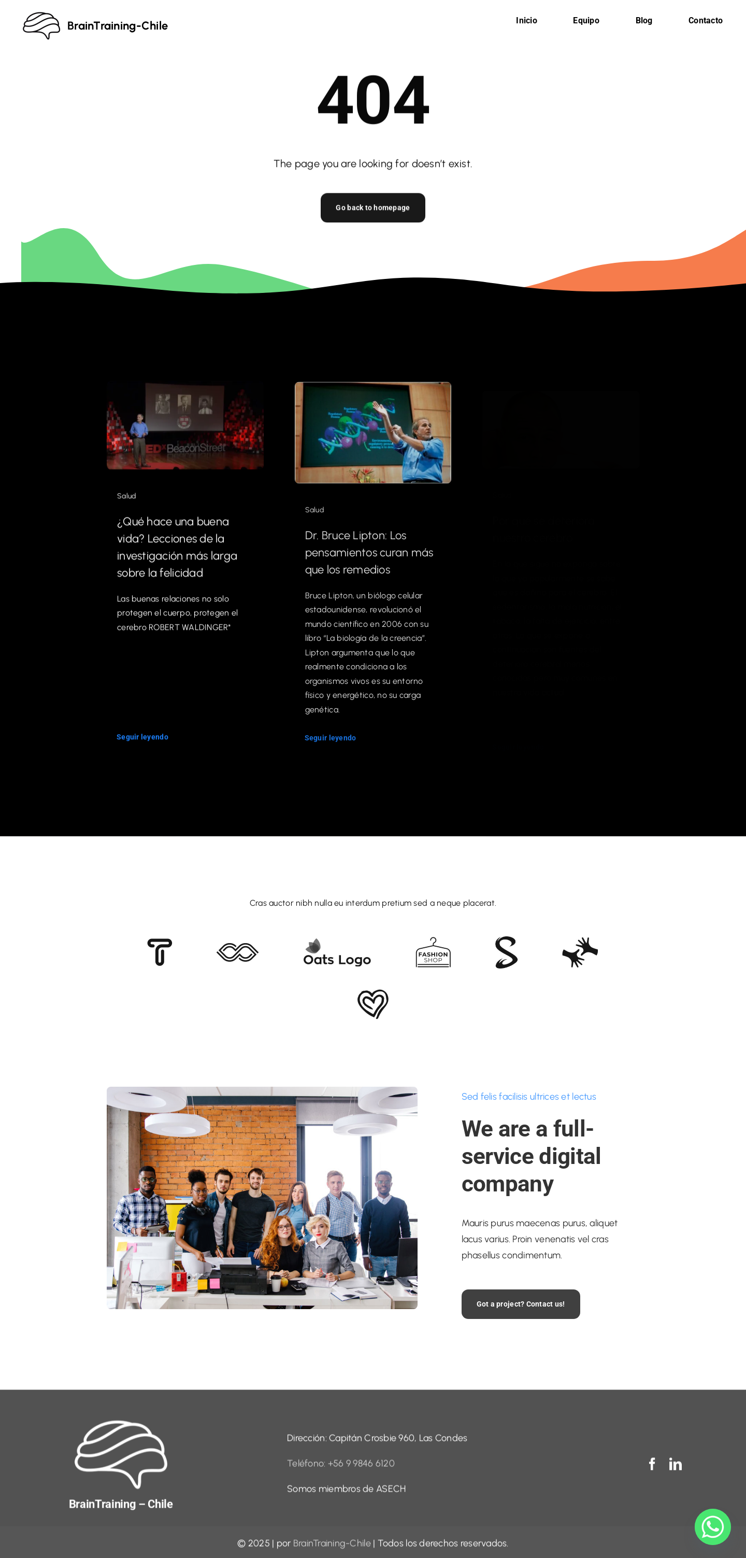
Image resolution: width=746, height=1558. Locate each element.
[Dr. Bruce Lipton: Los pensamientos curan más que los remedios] (373, 398)
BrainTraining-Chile (332, 1549)
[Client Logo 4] (433, 941)
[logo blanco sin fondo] (121, 1429)
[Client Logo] (337, 942)
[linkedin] (675, 1470)
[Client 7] (506, 941)
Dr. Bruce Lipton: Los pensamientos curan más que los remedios (369, 561)
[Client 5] (237, 947)
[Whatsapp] (713, 1527)
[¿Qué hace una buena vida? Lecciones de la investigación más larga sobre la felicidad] (185, 395)
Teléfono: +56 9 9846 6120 (341, 1469)
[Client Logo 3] (580, 941)
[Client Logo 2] (373, 994)
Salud (126, 502)
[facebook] (652, 1470)
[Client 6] (160, 943)
